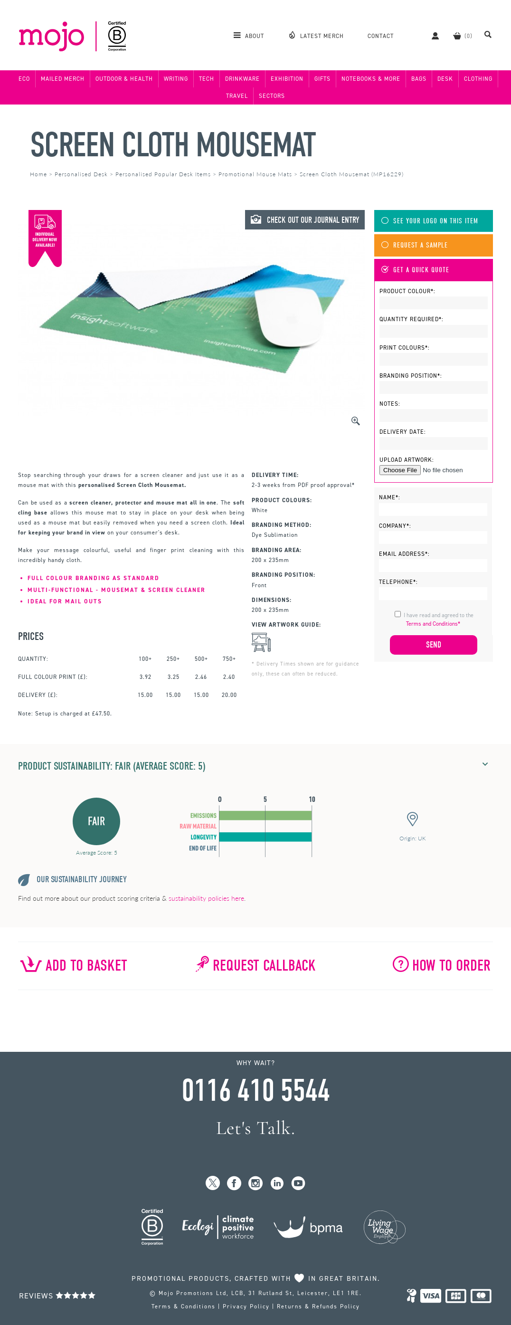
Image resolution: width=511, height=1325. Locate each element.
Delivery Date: (402, 432)
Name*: (389, 497)
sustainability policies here (206, 898)
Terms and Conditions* (433, 624)
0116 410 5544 (255, 1091)
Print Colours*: (404, 348)
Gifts (322, 79)
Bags (418, 79)
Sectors (272, 96)
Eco (24, 79)
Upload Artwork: (406, 460)
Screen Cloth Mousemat (172, 145)
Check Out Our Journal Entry (305, 220)
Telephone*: (398, 582)
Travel (237, 96)
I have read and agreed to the (438, 619)
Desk (445, 79)
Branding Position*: (410, 376)
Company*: (395, 526)
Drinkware (242, 79)
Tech (206, 79)
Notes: (389, 404)
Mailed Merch (63, 79)
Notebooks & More (370, 79)
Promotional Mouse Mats (255, 174)
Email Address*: (404, 554)
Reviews (57, 1296)
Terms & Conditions (183, 1306)
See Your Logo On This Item (429, 221)
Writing (176, 79)
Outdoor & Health (124, 79)
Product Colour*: (407, 291)
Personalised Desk (81, 174)
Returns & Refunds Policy (318, 1306)
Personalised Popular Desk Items (163, 174)
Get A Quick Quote (415, 270)
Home (38, 174)
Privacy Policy (246, 1306)
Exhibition (287, 79)
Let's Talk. (255, 1128)
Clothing (478, 79)
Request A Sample (414, 245)
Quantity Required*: (411, 319)
